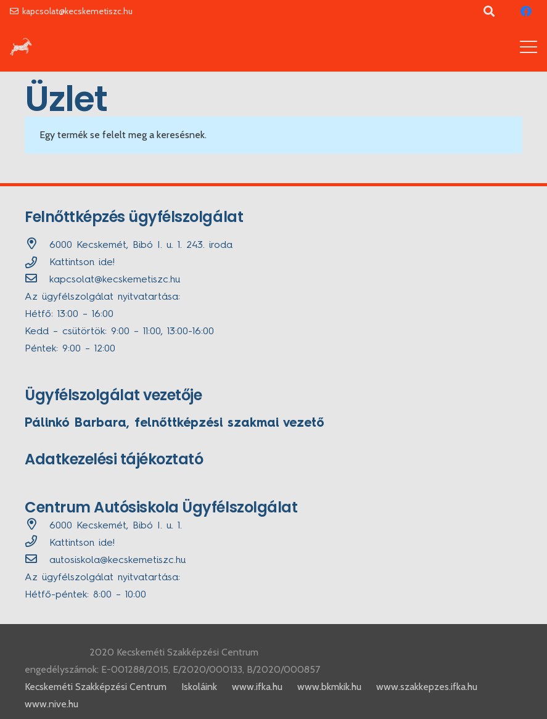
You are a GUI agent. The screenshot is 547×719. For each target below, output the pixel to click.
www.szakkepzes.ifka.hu (426, 686)
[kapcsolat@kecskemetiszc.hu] (37, 280)
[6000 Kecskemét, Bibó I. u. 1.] (37, 526)
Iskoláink (199, 686)
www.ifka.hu (257, 686)
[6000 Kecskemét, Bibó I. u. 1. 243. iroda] (37, 245)
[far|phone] (37, 543)
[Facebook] (526, 11)
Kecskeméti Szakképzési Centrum (96, 686)
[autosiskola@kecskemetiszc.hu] (37, 560)
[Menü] (528, 46)
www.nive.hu (51, 704)
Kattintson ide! (82, 263)
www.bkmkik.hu (329, 686)
